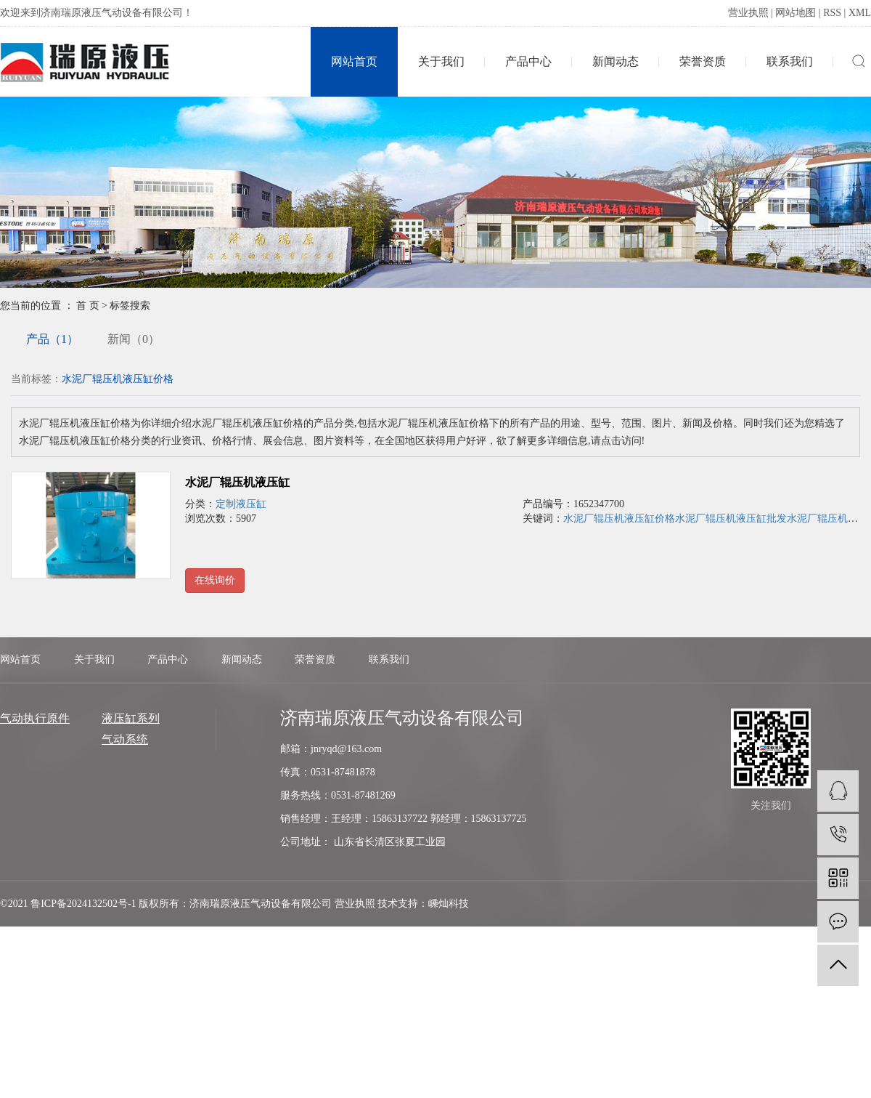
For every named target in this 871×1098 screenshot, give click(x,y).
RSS (832, 12)
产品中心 (528, 61)
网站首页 (354, 61)
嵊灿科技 (448, 903)
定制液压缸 (241, 503)
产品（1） (52, 339)
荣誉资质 (702, 61)
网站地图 (795, 12)
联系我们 (789, 61)
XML (859, 12)
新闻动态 (615, 61)
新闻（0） (133, 339)
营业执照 (748, 12)
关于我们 (441, 61)
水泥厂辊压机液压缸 (237, 482)
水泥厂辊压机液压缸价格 (619, 518)
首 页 (87, 305)
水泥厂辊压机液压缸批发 (731, 518)
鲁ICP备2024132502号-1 (83, 903)
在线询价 (215, 580)
